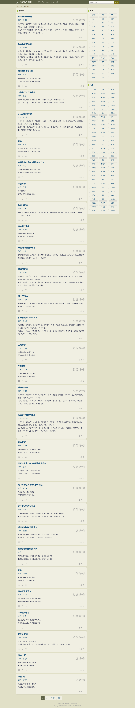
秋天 (112, 23)
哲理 (112, 30)
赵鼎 (24, 144)
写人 (112, 15)
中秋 (93, 54)
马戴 (93, 199)
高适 (103, 187)
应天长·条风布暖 (25, 17)
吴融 (103, 179)
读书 (93, 69)
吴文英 (25, 117)
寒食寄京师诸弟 (24, 591)
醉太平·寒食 (23, 296)
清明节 (94, 62)
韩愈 (103, 156)
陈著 (93, 105)
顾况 (112, 183)
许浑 (103, 144)
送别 (103, 23)
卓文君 (113, 211)
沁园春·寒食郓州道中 (26, 415)
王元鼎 (25, 300)
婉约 (112, 19)
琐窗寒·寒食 (23, 269)
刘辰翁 (113, 109)
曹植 (93, 211)
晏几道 (94, 117)
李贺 (103, 195)
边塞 (112, 34)
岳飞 (93, 128)
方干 (112, 164)
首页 (18, 6)
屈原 (112, 203)
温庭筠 (103, 152)
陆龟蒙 (113, 128)
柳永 (112, 117)
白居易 (25, 445)
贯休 (112, 148)
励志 (112, 46)
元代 (19, 251)
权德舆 (113, 168)
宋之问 (25, 488)
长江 (103, 73)
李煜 (103, 128)
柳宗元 (113, 191)
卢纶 (112, 179)
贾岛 (93, 152)
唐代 (19, 74)
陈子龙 (25, 637)
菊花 (112, 62)
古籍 (57, 2)
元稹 (112, 132)
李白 (112, 136)
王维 (93, 156)
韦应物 (25, 595)
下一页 (53, 698)
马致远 (94, 93)
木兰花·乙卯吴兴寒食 (26, 92)
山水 (93, 19)
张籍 (112, 140)
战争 (103, 38)
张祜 (112, 171)
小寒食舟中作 (23, 613)
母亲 (112, 73)
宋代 (19, 20)
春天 (93, 23)
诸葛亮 (103, 211)
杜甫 (24, 616)
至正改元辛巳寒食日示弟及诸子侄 (32, 463)
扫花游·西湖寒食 (25, 114)
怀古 (103, 30)
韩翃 (112, 195)
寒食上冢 (22, 655)
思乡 (112, 26)
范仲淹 (94, 113)
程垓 (103, 121)
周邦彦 (25, 20)
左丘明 (94, 207)
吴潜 (103, 109)
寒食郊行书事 (23, 226)
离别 (93, 26)
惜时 (112, 66)
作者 (91, 85)
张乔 (112, 175)
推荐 (38, 2)
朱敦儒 (103, 117)
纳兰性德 (93, 89)
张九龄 (94, 195)
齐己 (103, 136)
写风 (103, 77)
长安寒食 (22, 184)
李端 (93, 191)
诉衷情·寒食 (23, 205)
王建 (112, 156)
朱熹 (112, 101)
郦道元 (94, 203)
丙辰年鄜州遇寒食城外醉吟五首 (31, 162)
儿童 (103, 69)
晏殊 (103, 113)
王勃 (103, 199)
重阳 (103, 50)
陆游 (93, 101)
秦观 (93, 109)
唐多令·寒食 (23, 634)
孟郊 (112, 152)
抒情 (93, 15)
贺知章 (113, 199)
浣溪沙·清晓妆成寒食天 (27, 549)
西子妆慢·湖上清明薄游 (27, 318)
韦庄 (24, 166)
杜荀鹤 (103, 164)
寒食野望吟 (22, 442)
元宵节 (94, 58)
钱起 (93, 160)
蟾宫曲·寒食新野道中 (26, 248)
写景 (103, 15)
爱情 (103, 26)
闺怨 (93, 38)
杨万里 (25, 659)
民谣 (112, 69)
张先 (24, 96)
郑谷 (93, 164)
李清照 (94, 125)
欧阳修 (103, 101)
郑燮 (103, 89)
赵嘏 (103, 191)
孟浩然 (94, 168)
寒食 (20, 141)
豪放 (93, 42)
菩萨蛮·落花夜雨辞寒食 (27, 527)
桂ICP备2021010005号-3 (74, 706)
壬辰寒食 (22, 345)
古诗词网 (65, 706)
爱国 (93, 30)
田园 (103, 42)
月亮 (112, 42)
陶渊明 (103, 203)
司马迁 (103, 207)
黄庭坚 (113, 93)
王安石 (25, 348)
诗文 (43, 2)
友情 (103, 34)
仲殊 (24, 208)
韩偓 (93, 171)
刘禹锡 (94, 136)
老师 (93, 77)
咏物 (103, 19)
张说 (93, 179)
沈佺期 (25, 573)
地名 (112, 58)
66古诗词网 (26, 2)
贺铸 (112, 121)
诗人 (52, 2)
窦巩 (24, 74)
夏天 (93, 46)
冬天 (93, 50)
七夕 (103, 54)
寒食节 (27, 6)
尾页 (59, 698)
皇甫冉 (103, 175)
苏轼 (93, 97)
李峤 (93, 183)
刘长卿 (103, 148)
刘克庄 (113, 97)
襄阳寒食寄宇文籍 (25, 71)
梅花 (112, 38)
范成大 (25, 230)
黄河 (103, 66)
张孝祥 (113, 105)
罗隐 (112, 160)
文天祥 (113, 125)
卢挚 (24, 251)
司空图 (113, 187)
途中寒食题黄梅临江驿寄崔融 (30, 485)
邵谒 (24, 187)
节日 (93, 34)
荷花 (112, 54)
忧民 (93, 73)
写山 (112, 77)
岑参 (103, 160)
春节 (103, 62)
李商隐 (103, 132)
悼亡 (112, 50)
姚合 (93, 144)
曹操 (112, 207)
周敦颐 (103, 125)
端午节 (94, 66)
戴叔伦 (103, 168)
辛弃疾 (103, 105)
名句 (47, 2)
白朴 (112, 89)
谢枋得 (25, 418)
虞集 (24, 467)
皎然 (93, 148)
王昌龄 (103, 183)
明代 (19, 637)
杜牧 (112, 144)
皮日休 (103, 171)
